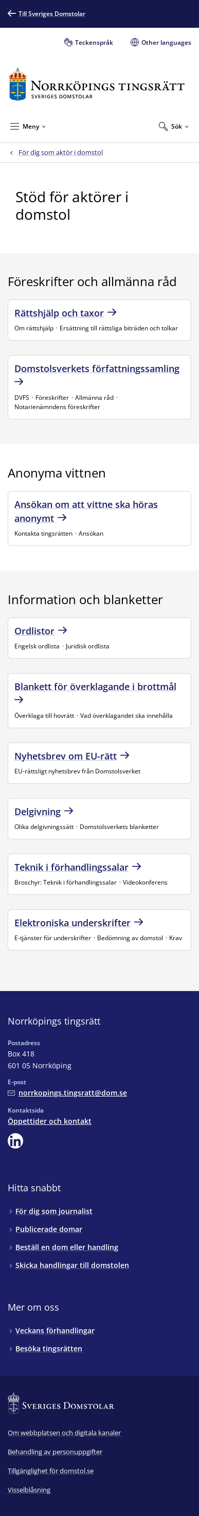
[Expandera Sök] (174, 126)
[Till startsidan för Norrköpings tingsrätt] (96, 84)
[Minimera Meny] (28, 126)
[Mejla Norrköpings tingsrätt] (67, 1093)
